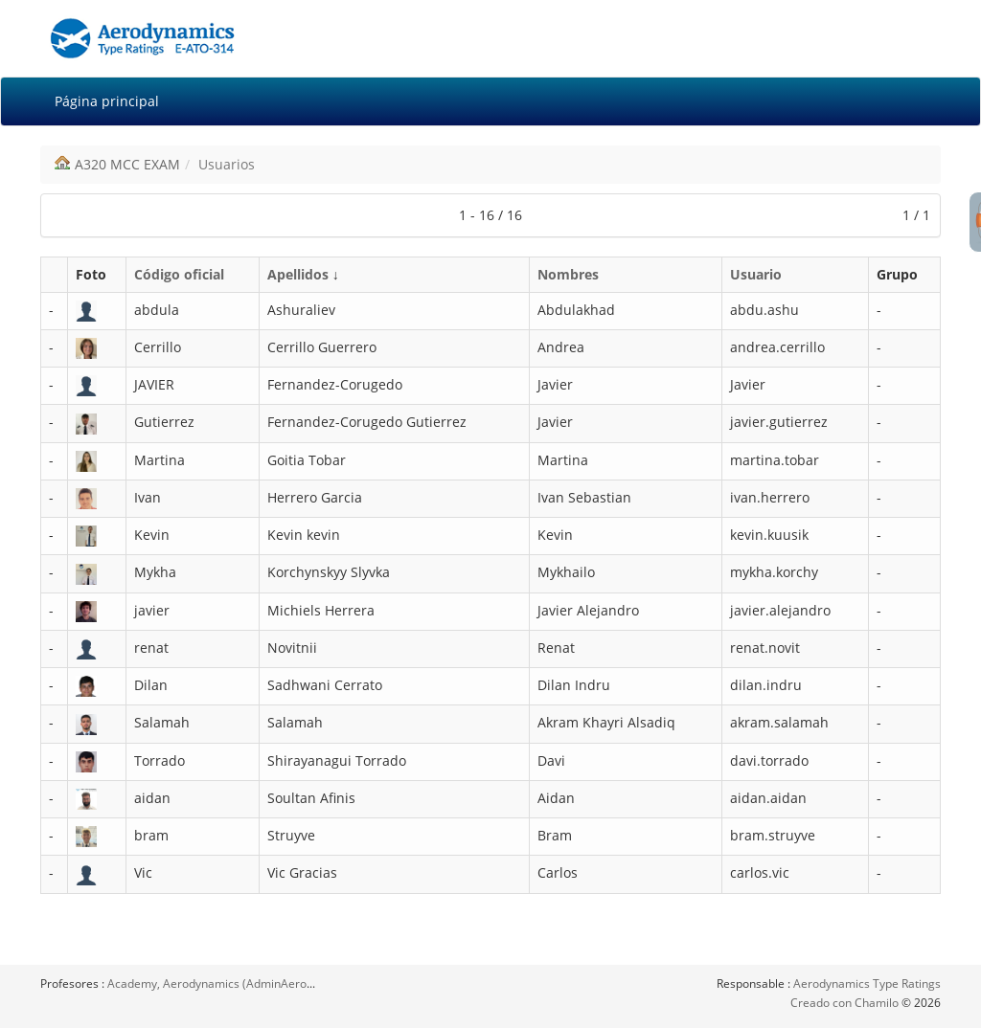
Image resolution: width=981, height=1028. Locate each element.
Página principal (107, 101)
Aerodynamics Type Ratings (867, 983)
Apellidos (298, 274)
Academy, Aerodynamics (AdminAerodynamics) (234, 983)
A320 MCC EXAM (127, 164)
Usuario (756, 274)
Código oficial (179, 274)
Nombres (568, 274)
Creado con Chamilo (845, 1002)
